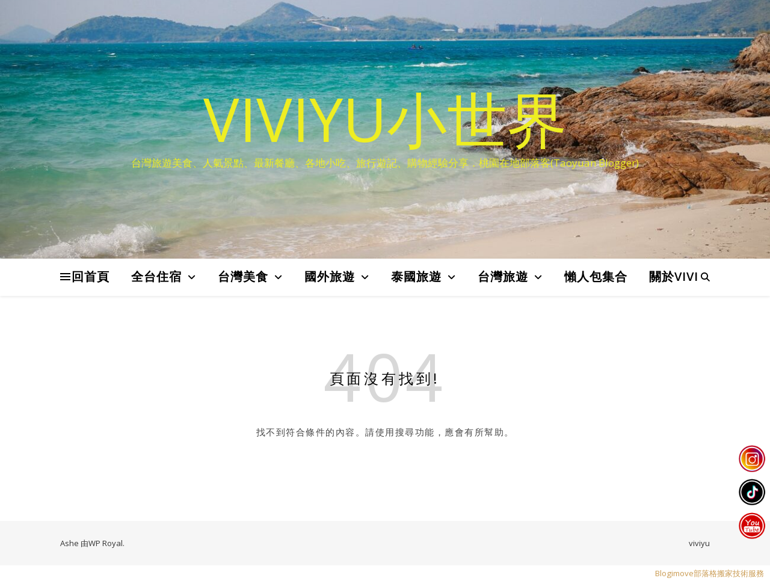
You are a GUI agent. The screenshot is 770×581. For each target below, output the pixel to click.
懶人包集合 (595, 276)
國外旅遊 (329, 276)
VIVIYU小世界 (385, 118)
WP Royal (105, 543)
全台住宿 (156, 276)
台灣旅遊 (503, 276)
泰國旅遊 (416, 276)
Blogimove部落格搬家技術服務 (709, 573)
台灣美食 (243, 276)
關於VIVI (673, 276)
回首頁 (90, 276)
